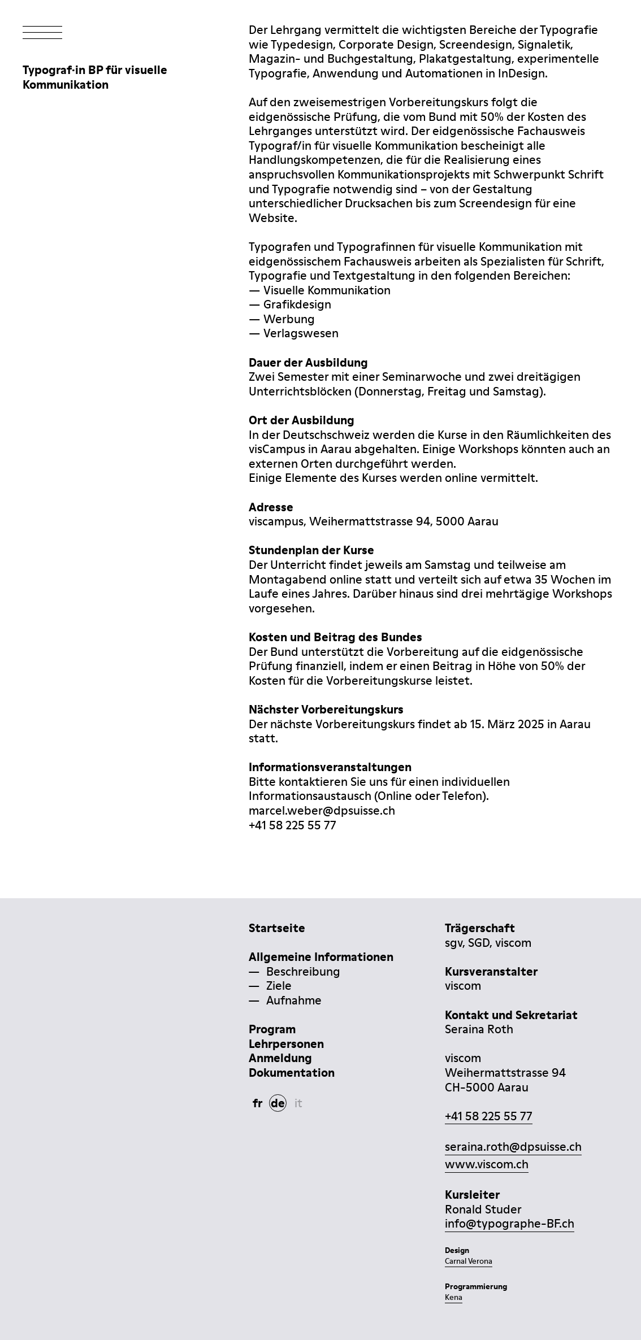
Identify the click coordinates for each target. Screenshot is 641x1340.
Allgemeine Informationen (321, 957)
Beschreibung (303, 971)
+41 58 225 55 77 (488, 1116)
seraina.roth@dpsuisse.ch (513, 1146)
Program (272, 1029)
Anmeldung (280, 1058)
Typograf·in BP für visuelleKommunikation (95, 77)
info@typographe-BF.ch (509, 1223)
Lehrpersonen (286, 1044)
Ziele (279, 985)
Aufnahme (294, 1000)
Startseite (277, 928)
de (278, 1103)
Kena (453, 1297)
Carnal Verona (468, 1260)
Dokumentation (292, 1072)
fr (257, 1103)
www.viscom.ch (487, 1164)
